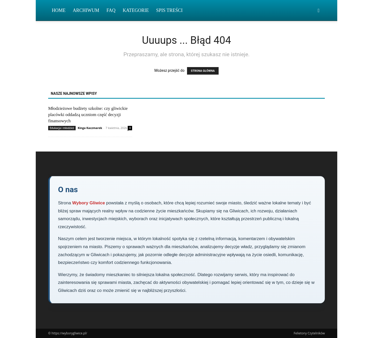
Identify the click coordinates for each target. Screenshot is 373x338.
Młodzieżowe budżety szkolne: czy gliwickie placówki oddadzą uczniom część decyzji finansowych (88, 114)
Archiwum (86, 10)
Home (59, 10)
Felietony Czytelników (309, 333)
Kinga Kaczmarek (90, 128)
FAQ (111, 10)
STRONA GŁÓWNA (203, 71)
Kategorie (136, 10)
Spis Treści (169, 10)
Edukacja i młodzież (62, 128)
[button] (318, 10)
